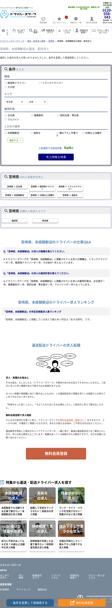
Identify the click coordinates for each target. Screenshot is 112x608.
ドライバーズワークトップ (12, 40)
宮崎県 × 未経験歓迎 (14, 195)
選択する (13, 140)
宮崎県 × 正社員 (14, 186)
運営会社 (42, 589)
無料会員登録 (56, 453)
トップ (7, 32)
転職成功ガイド (50, 31)
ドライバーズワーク (10, 565)
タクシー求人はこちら (96, 576)
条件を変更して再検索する (30, 603)
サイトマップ (23, 589)
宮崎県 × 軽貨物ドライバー (42, 187)
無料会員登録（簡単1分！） (73, 420)
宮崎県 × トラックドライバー (70, 187)
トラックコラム (67, 31)
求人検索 (36, 31)
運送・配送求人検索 (36, 40)
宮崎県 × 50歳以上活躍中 (42, 195)
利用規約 (4, 589)
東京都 (45, 220)
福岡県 (15, 220)
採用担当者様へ (84, 31)
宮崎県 (51, 40)
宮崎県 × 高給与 (70, 195)
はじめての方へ (21, 31)
